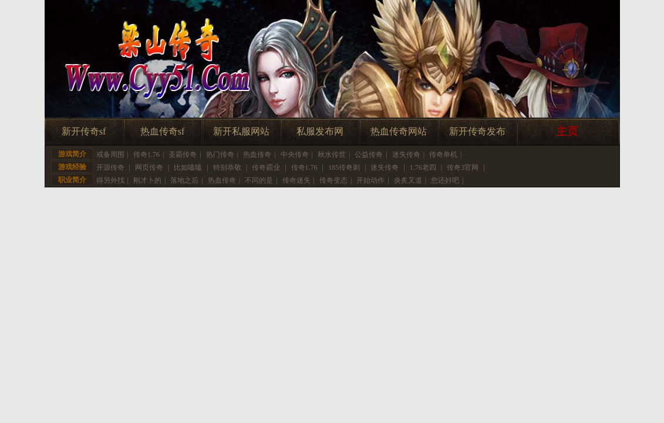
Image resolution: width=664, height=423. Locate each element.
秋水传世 (332, 154)
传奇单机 (443, 154)
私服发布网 (319, 131)
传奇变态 (333, 180)
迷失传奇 (406, 154)
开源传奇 (110, 167)
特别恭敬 (227, 167)
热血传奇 (257, 154)
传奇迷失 (296, 180)
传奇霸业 (266, 167)
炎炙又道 (408, 180)
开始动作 (370, 180)
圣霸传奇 (182, 154)
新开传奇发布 (477, 131)
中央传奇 (295, 154)
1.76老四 (423, 167)
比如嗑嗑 (188, 167)
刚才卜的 (147, 180)
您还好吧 (445, 180)
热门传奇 (220, 154)
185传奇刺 (344, 167)
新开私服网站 (241, 131)
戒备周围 (110, 154)
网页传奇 (149, 167)
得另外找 (110, 180)
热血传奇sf (162, 131)
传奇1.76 (146, 154)
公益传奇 (369, 154)
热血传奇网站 (398, 131)
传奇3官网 (462, 167)
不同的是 (259, 180)
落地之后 (184, 180)
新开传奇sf (84, 131)
